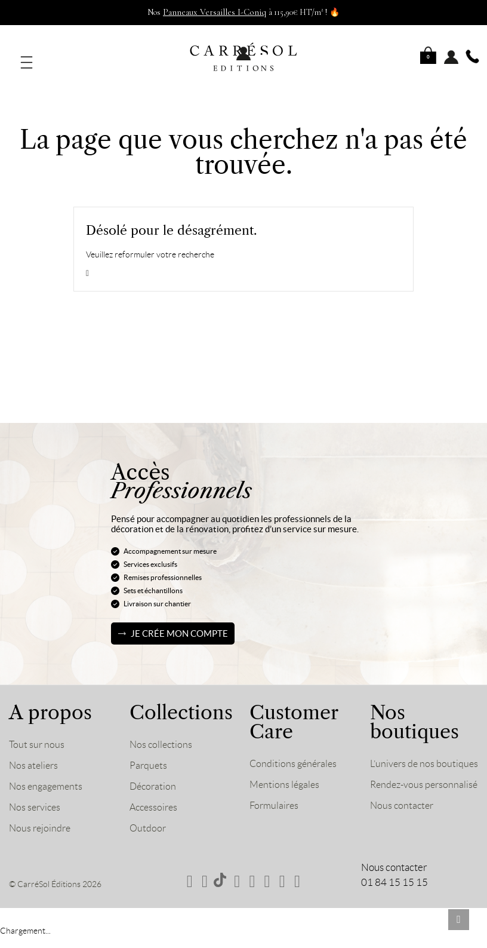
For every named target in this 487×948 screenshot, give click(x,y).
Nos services (36, 799)
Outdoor (148, 820)
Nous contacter (403, 839)
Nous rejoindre (41, 820)
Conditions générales (294, 755)
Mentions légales (285, 776)
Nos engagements (48, 778)
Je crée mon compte (179, 626)
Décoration (154, 778)
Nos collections (162, 736)
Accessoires (155, 799)
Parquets (149, 757)
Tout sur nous (37, 736)
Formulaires (275, 797)
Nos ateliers (34, 757)
